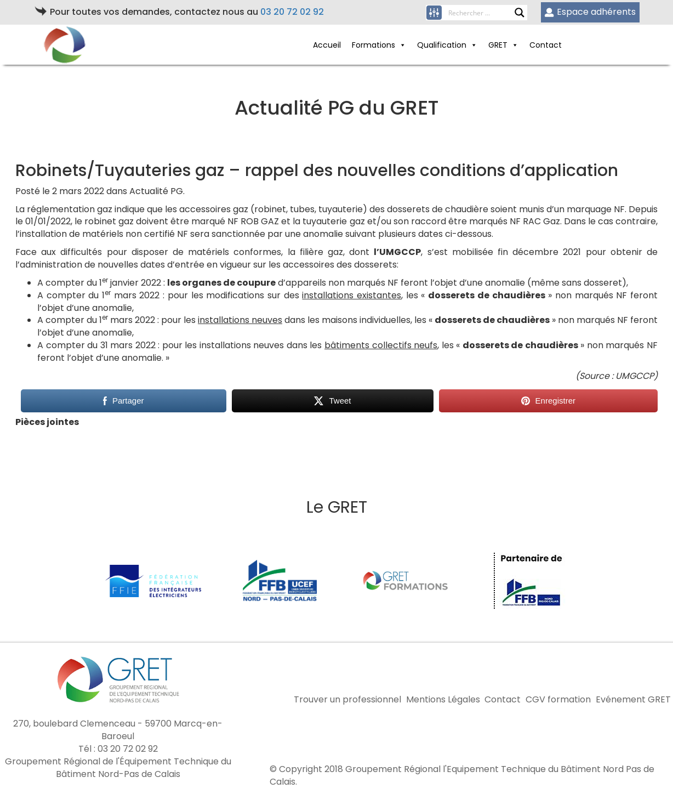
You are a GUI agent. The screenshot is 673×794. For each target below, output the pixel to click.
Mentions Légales (443, 700)
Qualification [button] (447, 45)
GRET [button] (503, 45)
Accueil (327, 44)
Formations (379, 45)
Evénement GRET (633, 700)
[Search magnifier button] (519, 12)
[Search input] (481, 12)
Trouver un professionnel (347, 700)
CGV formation (558, 700)
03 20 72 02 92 (292, 11)
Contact (545, 44)
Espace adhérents (590, 11)
